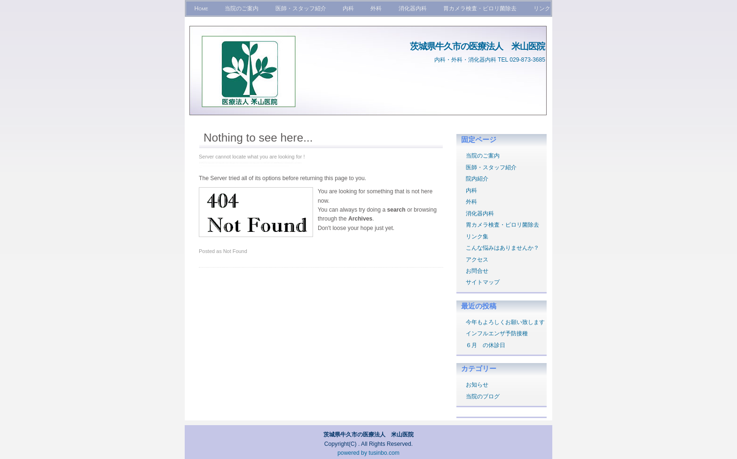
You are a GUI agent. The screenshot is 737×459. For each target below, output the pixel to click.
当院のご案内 (242, 8)
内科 (348, 8)
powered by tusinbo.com (368, 453)
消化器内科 (413, 8)
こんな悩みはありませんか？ (502, 248)
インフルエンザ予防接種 (497, 333)
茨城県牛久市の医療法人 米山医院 (477, 46)
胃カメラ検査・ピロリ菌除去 (480, 8)
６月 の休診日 (485, 345)
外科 (376, 8)
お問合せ (477, 271)
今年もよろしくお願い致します (505, 322)
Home (201, 8)
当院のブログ (483, 396)
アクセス (477, 259)
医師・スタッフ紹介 (300, 8)
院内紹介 (477, 178)
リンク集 (477, 236)
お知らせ (477, 384)
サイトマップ (483, 282)
